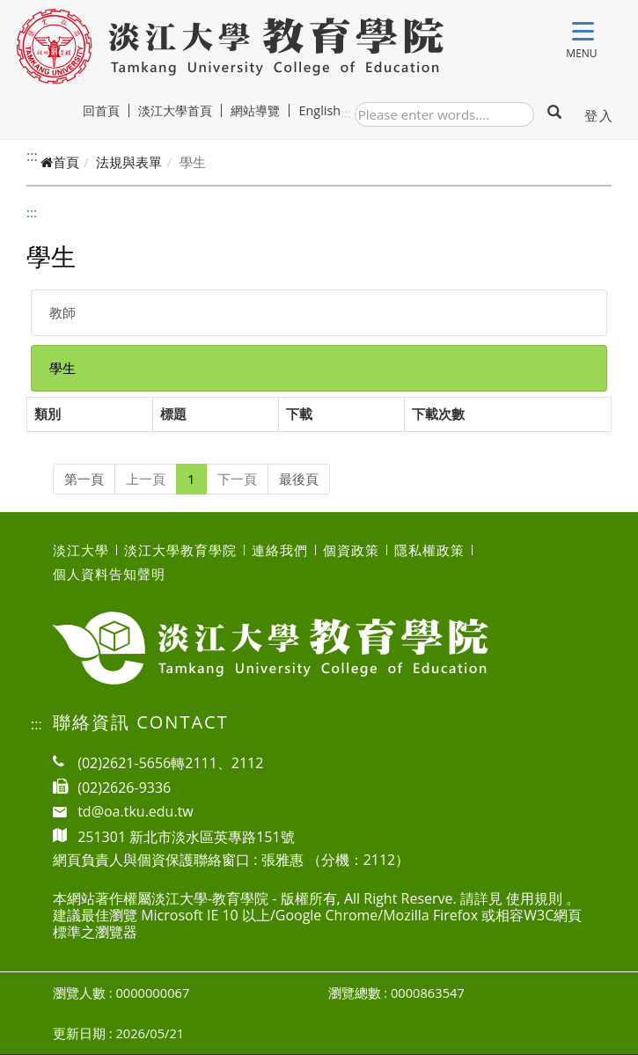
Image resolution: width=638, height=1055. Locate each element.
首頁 (59, 162)
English (320, 110)
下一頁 (237, 478)
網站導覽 (261, 110)
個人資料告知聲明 (109, 573)
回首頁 (107, 110)
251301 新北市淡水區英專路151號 (186, 836)
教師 (62, 312)
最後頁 (299, 478)
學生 (62, 368)
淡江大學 (81, 550)
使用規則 (534, 898)
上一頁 (145, 478)
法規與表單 (129, 162)
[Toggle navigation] (583, 35)
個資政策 (351, 550)
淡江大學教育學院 (180, 550)
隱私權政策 (429, 550)
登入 (598, 115)
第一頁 (84, 478)
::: (346, 112)
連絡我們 (280, 550)
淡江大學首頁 (182, 110)
